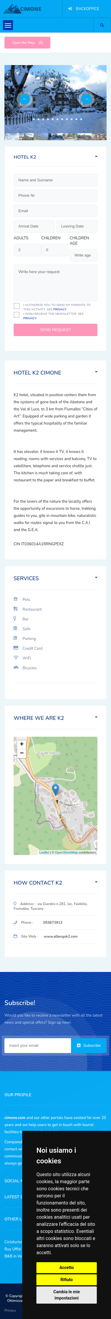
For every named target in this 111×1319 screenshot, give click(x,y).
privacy (60, 309)
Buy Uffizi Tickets (19, 1249)
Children (50, 238)
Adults (21, 238)
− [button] (22, 753)
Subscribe (89, 1045)
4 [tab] (43, 119)
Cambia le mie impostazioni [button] (66, 1294)
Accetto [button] (66, 1267)
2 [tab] (34, 119)
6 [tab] (53, 119)
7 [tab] (57, 119)
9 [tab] (67, 119)
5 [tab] (48, 119)
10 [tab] (72, 119)
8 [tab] (62, 119)
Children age (79, 241)
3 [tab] (38, 119)
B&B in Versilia (17, 1256)
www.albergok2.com (61, 936)
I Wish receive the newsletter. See (53, 316)
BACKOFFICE (87, 9)
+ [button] (22, 744)
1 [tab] (29, 119)
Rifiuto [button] (66, 1279)
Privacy (10, 1310)
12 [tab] (81, 119)
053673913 (52, 922)
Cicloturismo (15, 1242)
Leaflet (44, 852)
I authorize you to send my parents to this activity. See (57, 307)
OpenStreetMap (66, 852)
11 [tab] (76, 119)
